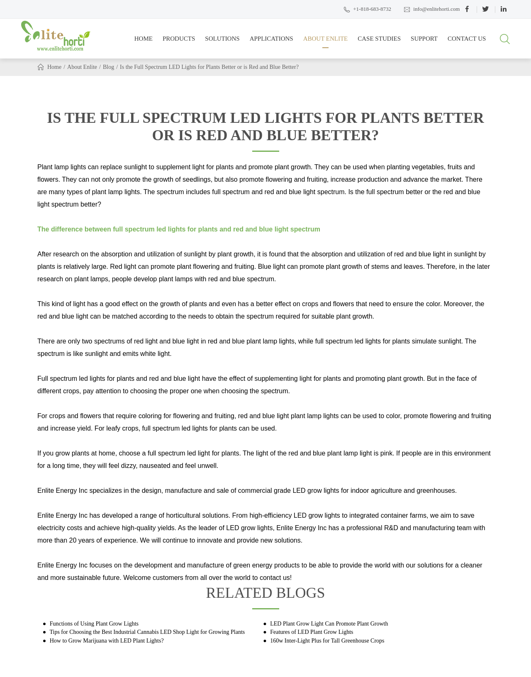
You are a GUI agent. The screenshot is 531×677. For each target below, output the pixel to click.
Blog (108, 67)
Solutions (222, 41)
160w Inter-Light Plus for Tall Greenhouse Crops (327, 641)
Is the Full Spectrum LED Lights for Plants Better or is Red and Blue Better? (209, 67)
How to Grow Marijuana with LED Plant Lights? (105, 641)
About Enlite (325, 41)
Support (424, 41)
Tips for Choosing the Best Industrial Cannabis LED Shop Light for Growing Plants (146, 632)
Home (143, 41)
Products (179, 41)
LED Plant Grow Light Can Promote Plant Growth (328, 624)
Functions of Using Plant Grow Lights (93, 624)
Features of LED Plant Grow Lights (311, 632)
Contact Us (467, 41)
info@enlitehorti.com (432, 9)
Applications (271, 41)
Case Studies (379, 41)
